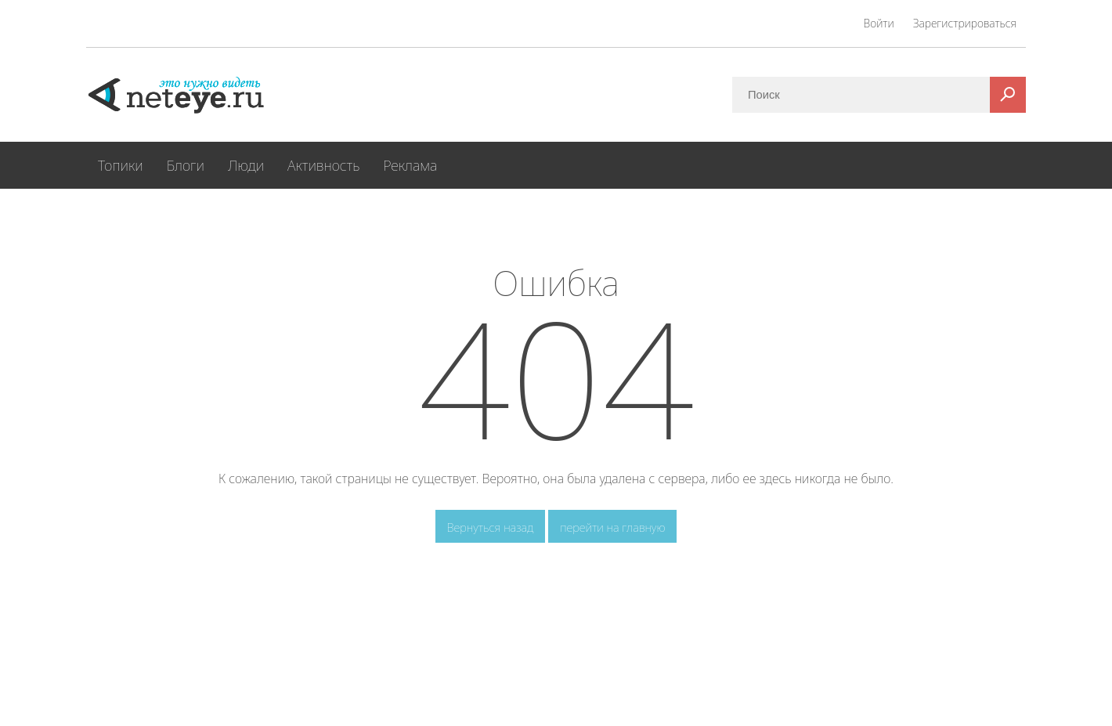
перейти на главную (612, 527)
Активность (323, 165)
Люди (246, 165)
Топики (120, 165)
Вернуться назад (490, 527)
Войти (879, 23)
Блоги (185, 165)
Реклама (410, 165)
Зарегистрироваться (964, 23)
